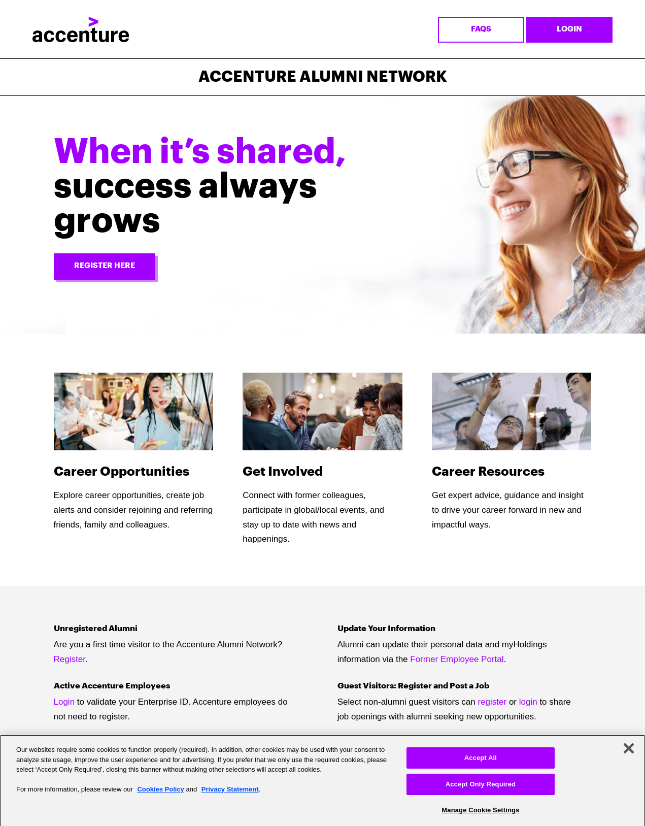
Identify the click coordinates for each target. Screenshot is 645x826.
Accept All (480, 761)
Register (69, 659)
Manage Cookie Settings (480, 813)
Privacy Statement (230, 793)
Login (569, 29)
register (492, 702)
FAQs (481, 29)
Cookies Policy (160, 793)
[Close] (629, 752)
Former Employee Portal (456, 659)
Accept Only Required (481, 787)
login (528, 702)
